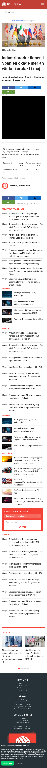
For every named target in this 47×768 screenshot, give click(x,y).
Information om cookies (22, 704)
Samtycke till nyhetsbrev (16, 516)
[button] (19, 668)
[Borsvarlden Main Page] (12, 4)
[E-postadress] (22, 522)
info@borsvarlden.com (22, 726)
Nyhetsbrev (23, 686)
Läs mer (20, 763)
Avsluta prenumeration (22, 709)
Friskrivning (22, 700)
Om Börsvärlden (23, 688)
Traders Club (22, 683)
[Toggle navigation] (42, 4)
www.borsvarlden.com (22, 729)
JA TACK (22, 527)
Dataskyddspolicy (22, 702)
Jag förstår (7, 763)
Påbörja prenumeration (22, 707)
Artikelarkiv (23, 690)
